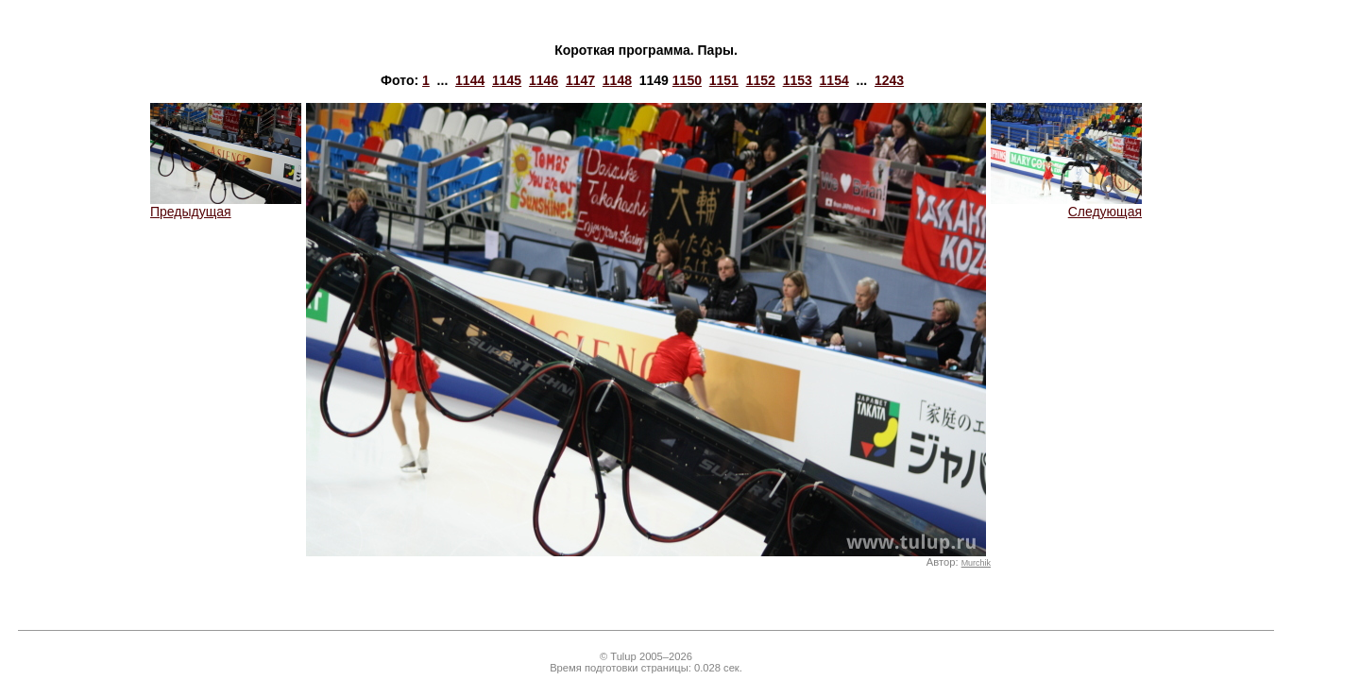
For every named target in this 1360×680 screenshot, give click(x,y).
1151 (724, 80)
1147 (580, 80)
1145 (506, 80)
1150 (687, 80)
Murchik (976, 563)
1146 (543, 80)
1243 (889, 80)
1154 (834, 80)
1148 (617, 80)
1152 (760, 80)
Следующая (1066, 205)
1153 (797, 80)
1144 (469, 80)
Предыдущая (225, 205)
